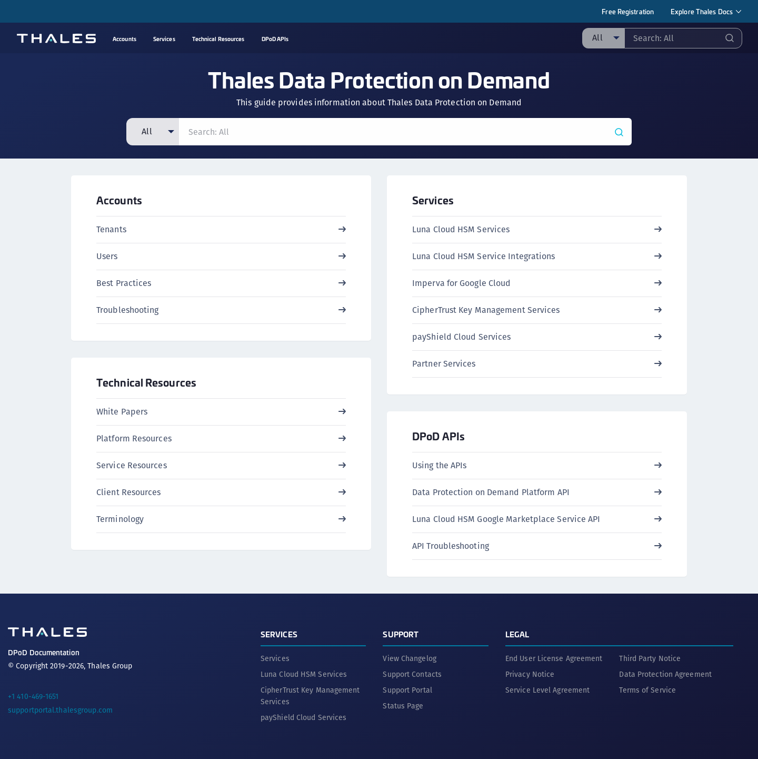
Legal (517, 633)
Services (433, 200)
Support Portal (407, 690)
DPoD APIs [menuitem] (275, 39)
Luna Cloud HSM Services (304, 674)
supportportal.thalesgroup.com (60, 710)
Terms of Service (647, 690)
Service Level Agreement (547, 690)
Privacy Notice (529, 674)
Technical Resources (146, 382)
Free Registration (628, 11)
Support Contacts (412, 674)
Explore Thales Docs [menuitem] (702, 11)
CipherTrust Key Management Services (310, 696)
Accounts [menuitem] (124, 39)
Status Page (403, 706)
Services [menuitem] (164, 39)
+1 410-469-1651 (33, 696)
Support (400, 633)
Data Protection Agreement (665, 674)
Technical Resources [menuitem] (218, 39)
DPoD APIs (438, 435)
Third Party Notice (650, 658)
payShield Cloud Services (303, 717)
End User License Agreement (554, 658)
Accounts (119, 200)
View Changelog (409, 658)
